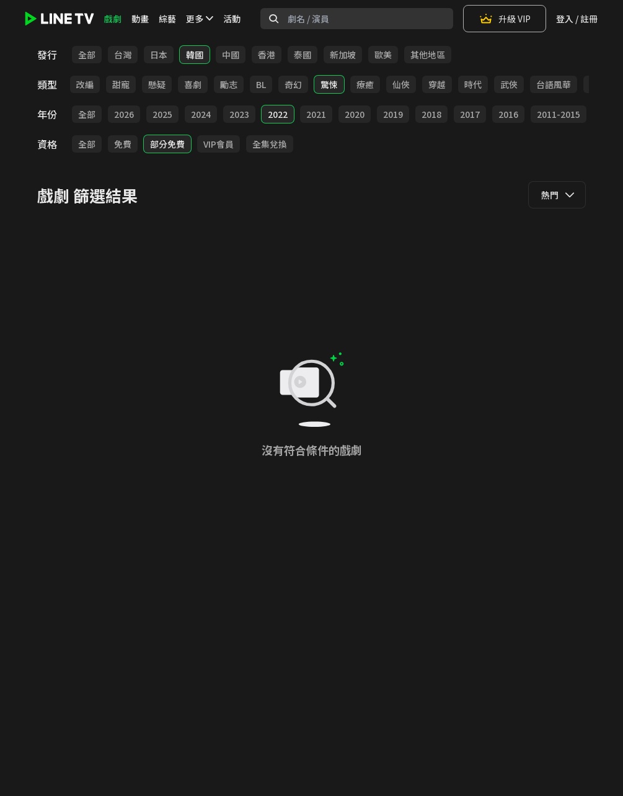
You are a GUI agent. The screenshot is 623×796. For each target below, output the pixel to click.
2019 (393, 114)
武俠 (509, 84)
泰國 (302, 54)
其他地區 (427, 54)
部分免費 (167, 144)
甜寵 (121, 84)
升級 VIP (505, 18)
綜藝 (167, 18)
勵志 (228, 84)
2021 (316, 114)
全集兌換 (269, 144)
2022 (278, 114)
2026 (124, 114)
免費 (122, 144)
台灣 (122, 54)
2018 (431, 114)
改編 (85, 84)
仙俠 (401, 84)
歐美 (383, 54)
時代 (473, 84)
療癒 (365, 84)
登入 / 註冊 (577, 18)
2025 (162, 114)
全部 (86, 54)
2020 (355, 114)
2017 (470, 114)
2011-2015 (558, 114)
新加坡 (343, 54)
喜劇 (192, 84)
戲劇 (113, 18)
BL (261, 84)
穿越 (437, 84)
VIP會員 (218, 144)
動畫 (140, 18)
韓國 (194, 54)
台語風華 (553, 84)
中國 (230, 54)
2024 (201, 114)
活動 (232, 18)
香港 (266, 54)
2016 (508, 114)
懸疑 (157, 84)
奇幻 (293, 84)
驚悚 (329, 84)
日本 (158, 54)
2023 (239, 114)
